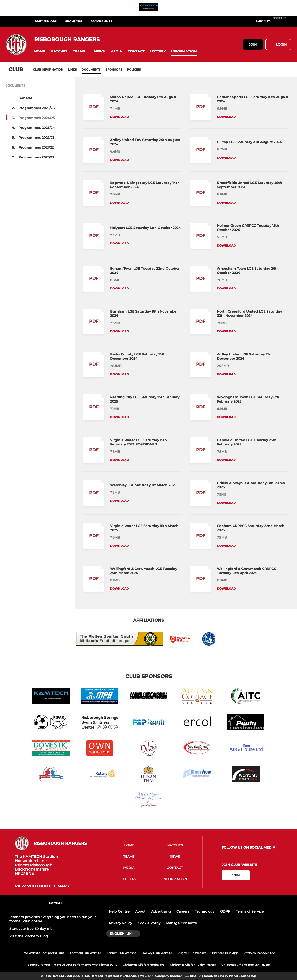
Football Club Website (85, 953)
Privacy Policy (120, 923)
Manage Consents (181, 923)
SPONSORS (73, 21)
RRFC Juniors (46, 21)
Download (119, 117)
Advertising (161, 911)
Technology (205, 911)
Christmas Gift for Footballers (143, 964)
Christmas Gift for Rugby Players (193, 964)
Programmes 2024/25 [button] (37, 118)
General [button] (25, 98)
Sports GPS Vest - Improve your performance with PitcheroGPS (72, 964)
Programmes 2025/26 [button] (37, 108)
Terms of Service (250, 911)
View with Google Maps (42, 886)
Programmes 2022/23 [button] (36, 137)
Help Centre (119, 911)
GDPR (225, 911)
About (140, 911)
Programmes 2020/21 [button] (36, 157)
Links (72, 69)
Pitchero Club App (225, 953)
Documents (91, 69)
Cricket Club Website (121, 953)
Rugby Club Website (192, 953)
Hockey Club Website (157, 953)
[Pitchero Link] (282, 23)
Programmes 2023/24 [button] (37, 128)
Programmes (101, 21)
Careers (182, 911)
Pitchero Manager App (259, 953)
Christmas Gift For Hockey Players (245, 964)
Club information (48, 69)
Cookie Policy (149, 923)
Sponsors (113, 69)
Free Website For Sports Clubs (43, 953)
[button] (39, 51)
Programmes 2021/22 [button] (36, 147)
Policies (134, 69)
